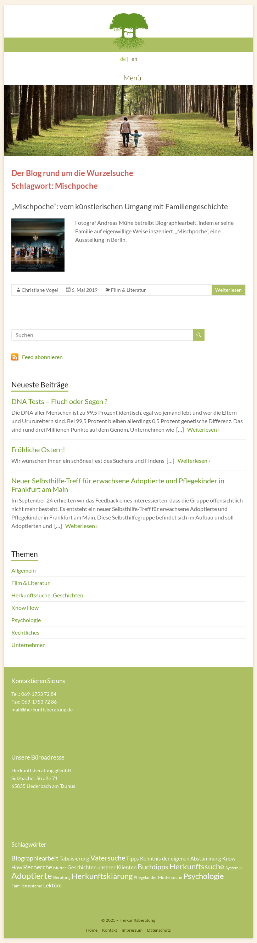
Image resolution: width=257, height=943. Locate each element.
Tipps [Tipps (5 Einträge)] (132, 858)
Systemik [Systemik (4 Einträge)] (233, 867)
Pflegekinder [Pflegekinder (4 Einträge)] (145, 877)
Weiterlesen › (203, 429)
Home (91, 930)
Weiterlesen (228, 290)
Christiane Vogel (40, 290)
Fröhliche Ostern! (38, 449)
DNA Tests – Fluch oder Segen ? (59, 401)
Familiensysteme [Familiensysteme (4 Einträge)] (26, 885)
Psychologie (26, 620)
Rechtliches (25, 632)
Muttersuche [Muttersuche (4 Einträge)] (170, 877)
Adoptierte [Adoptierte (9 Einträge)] (31, 875)
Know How (25, 607)
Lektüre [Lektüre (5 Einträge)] (52, 885)
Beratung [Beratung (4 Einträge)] (62, 877)
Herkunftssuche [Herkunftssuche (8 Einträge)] (196, 866)
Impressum (132, 930)
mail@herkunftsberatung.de (42, 709)
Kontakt (109, 930)
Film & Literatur (128, 290)
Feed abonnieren (42, 356)
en (134, 59)
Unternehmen (28, 644)
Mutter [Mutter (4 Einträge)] (59, 867)
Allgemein (23, 570)
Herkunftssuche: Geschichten (47, 595)
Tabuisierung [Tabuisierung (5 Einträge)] (74, 858)
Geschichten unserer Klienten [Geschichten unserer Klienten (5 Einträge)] (101, 867)
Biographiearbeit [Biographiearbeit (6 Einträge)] (34, 858)
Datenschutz (159, 930)
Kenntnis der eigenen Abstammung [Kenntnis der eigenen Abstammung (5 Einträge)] (180, 858)
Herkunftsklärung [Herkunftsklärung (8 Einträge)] (102, 876)
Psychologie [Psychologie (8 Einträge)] (203, 876)
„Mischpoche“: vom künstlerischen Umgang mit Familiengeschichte (119, 206)
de (123, 59)
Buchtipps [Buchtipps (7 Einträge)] (153, 866)
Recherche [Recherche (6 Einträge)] (37, 867)
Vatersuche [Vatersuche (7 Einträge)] (107, 857)
